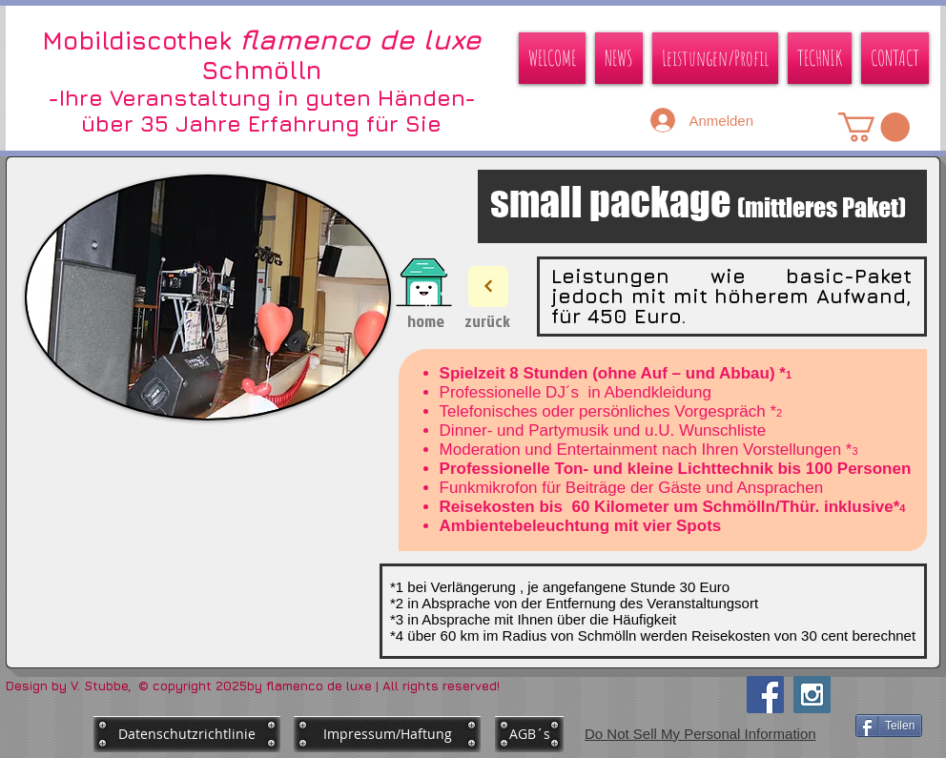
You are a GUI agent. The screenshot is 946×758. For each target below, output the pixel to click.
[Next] (488, 286)
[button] (874, 127)
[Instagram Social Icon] (812, 694)
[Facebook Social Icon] (765, 694)
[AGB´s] (529, 734)
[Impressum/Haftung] (387, 734)
